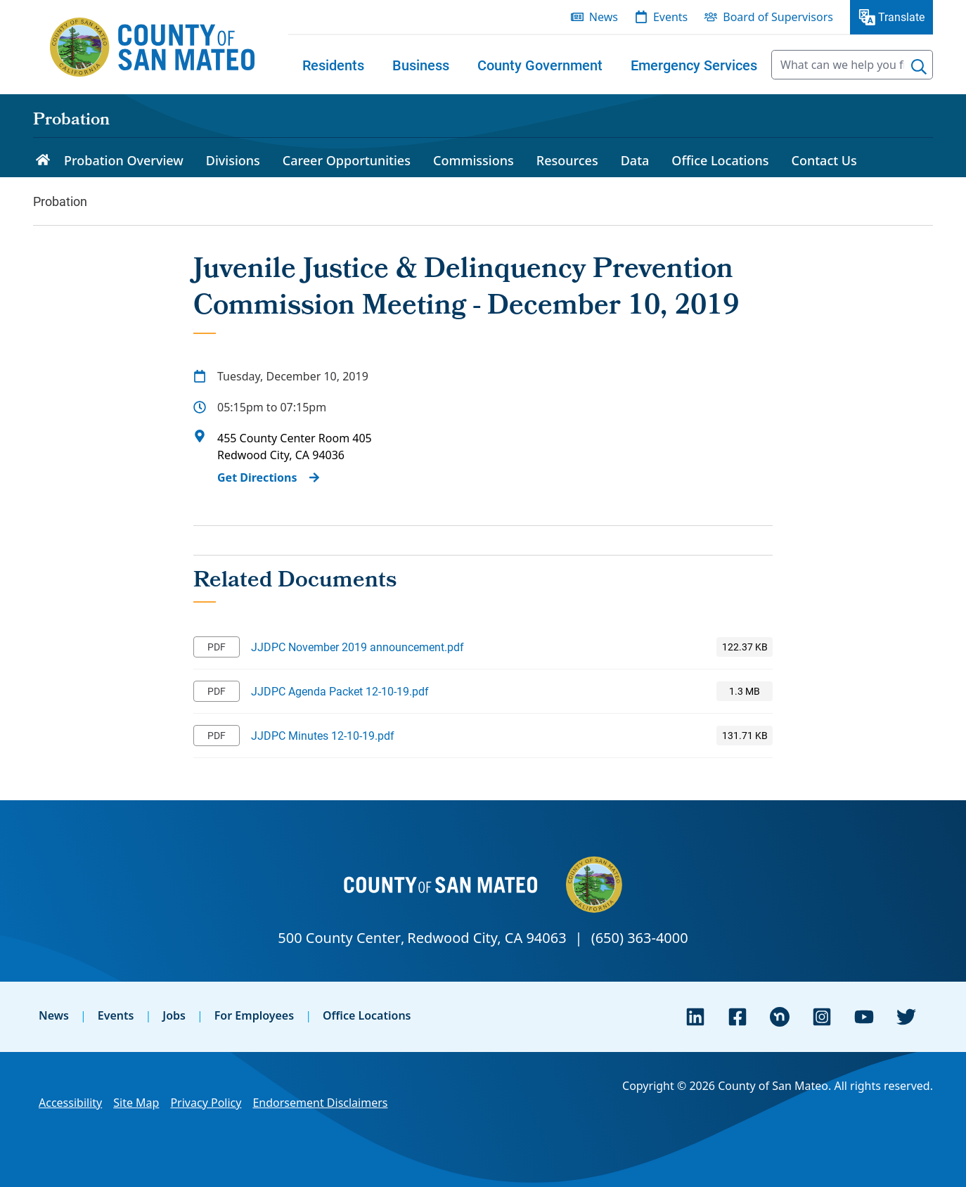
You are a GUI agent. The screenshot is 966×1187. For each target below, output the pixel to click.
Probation (71, 121)
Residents (333, 65)
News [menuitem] (603, 17)
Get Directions (257, 477)
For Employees (254, 1015)
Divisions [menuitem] (233, 160)
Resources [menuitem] (567, 160)
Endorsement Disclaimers (319, 1102)
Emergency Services (694, 65)
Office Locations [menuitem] (719, 160)
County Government (540, 65)
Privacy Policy (205, 1102)
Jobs (174, 1015)
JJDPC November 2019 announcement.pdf (357, 646)
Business (420, 65)
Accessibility (70, 1102)
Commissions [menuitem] (473, 160)
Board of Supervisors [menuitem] (778, 17)
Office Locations (367, 1015)
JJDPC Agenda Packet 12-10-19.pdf (340, 691)
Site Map (136, 1102)
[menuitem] (333, 64)
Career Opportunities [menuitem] (347, 160)
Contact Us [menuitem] (824, 160)
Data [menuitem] (635, 160)
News (54, 1015)
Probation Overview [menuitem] (123, 160)
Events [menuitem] (670, 17)
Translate (901, 16)
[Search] (918, 66)
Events (116, 1015)
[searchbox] (852, 64)
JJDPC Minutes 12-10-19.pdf (322, 735)
